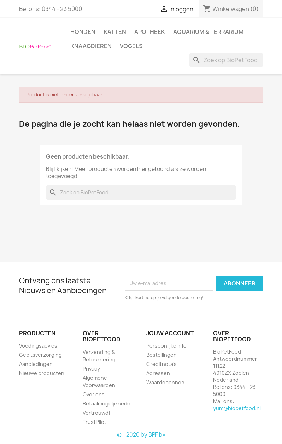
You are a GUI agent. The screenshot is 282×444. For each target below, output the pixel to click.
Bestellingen (161, 354)
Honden (82, 32)
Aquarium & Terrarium (208, 32)
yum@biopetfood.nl (237, 408)
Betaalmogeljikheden (108, 403)
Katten (115, 32)
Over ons (94, 394)
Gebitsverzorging (40, 354)
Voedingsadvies (38, 345)
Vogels (131, 46)
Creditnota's (161, 364)
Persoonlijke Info (166, 345)
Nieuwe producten (41, 373)
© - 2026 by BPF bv (141, 434)
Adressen (158, 373)
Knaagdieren (91, 46)
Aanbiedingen (36, 364)
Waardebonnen (165, 382)
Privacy (91, 368)
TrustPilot (94, 422)
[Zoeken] (226, 60)
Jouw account (170, 333)
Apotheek (149, 32)
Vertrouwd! (96, 412)
